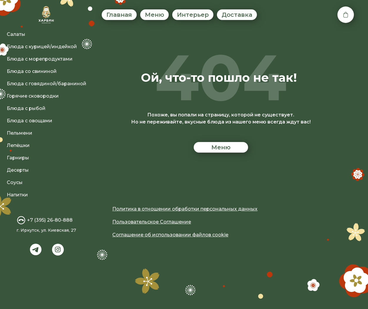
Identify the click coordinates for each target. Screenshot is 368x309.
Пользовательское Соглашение (151, 222)
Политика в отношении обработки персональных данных (184, 209)
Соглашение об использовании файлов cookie (170, 235)
